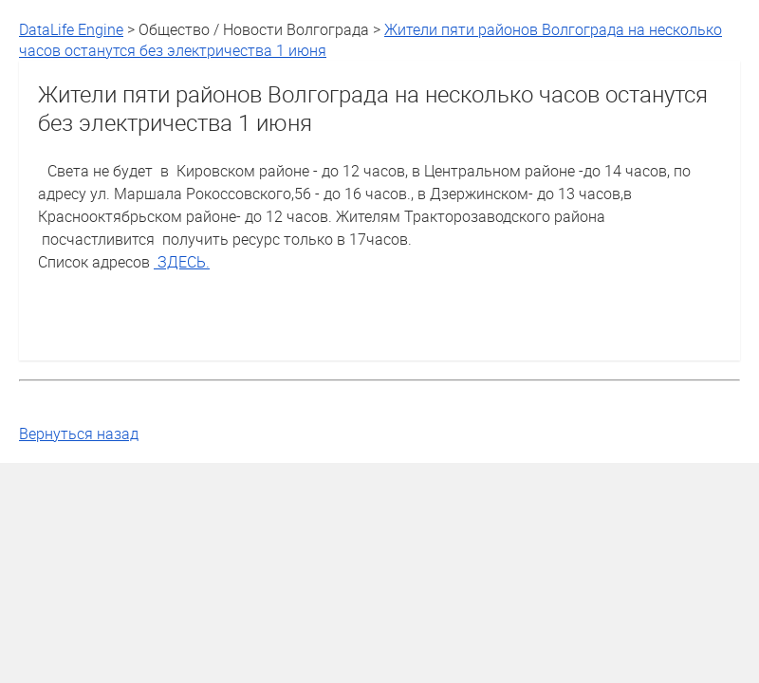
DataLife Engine (71, 29)
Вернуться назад (79, 433)
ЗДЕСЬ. (182, 261)
